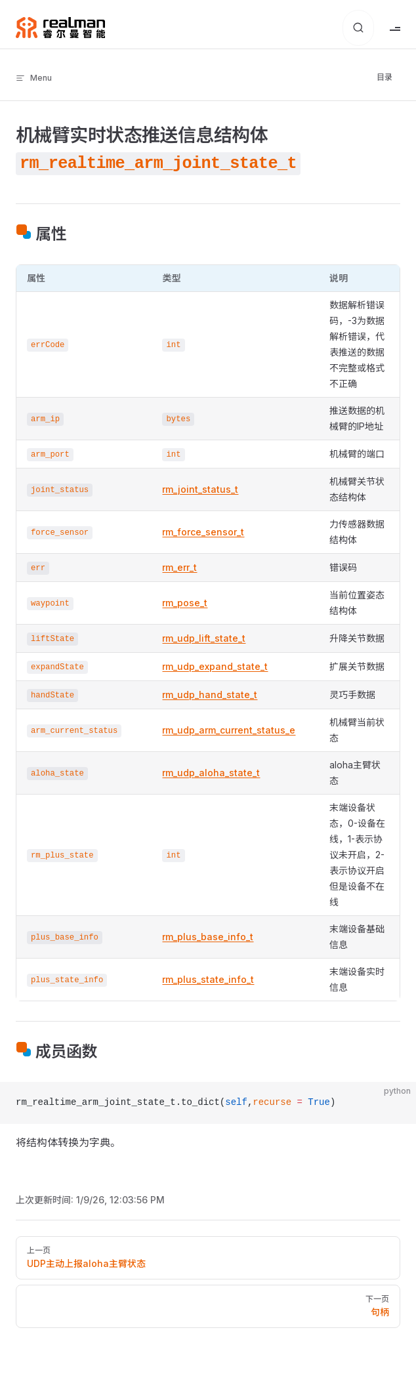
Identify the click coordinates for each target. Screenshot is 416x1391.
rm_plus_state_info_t (208, 979)
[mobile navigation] (395, 28)
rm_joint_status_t (200, 489)
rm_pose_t (184, 602)
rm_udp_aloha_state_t (211, 772)
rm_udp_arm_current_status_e (228, 730)
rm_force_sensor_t (203, 531)
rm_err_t (179, 567)
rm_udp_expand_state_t (215, 666)
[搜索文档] (358, 28)
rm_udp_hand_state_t (209, 694)
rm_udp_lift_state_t (203, 638)
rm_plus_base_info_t (207, 936)
